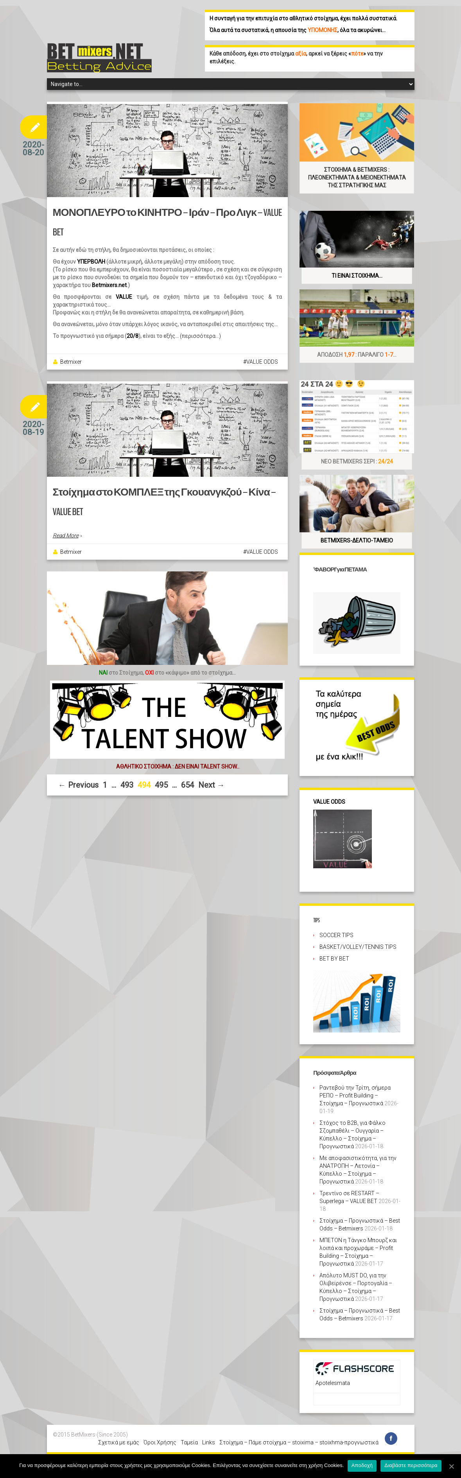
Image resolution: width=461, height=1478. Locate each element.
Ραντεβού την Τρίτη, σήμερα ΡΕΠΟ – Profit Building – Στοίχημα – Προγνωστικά (355, 1095)
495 (161, 785)
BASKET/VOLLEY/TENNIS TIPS (357, 947)
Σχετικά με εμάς (118, 1442)
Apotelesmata (333, 1383)
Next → (211, 785)
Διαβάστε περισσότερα (411, 1466)
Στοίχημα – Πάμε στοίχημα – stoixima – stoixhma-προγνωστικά (298, 1442)
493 (126, 785)
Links (208, 1442)
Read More (66, 535)
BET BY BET (334, 958)
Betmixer (71, 362)
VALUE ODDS (262, 362)
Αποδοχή (362, 1466)
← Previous (78, 785)
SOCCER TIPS (336, 935)
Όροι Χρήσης (160, 1442)
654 (187, 785)
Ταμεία (189, 1442)
